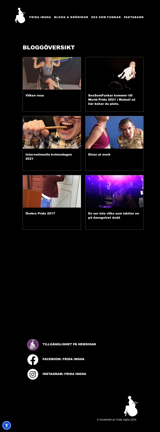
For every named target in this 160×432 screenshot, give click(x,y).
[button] (7, 425)
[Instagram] (32, 374)
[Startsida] (20, 15)
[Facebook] (32, 359)
